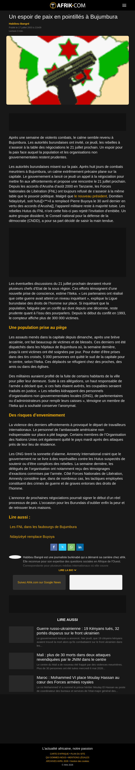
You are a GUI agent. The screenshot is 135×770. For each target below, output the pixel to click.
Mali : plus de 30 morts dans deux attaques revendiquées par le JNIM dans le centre (74, 657)
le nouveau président (90, 196)
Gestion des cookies (79, 761)
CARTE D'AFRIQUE (59, 754)
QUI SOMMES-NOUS (56, 757)
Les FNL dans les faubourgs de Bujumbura (43, 527)
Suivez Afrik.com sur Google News (39, 582)
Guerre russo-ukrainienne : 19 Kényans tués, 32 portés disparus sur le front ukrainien (78, 630)
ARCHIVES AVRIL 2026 (57, 761)
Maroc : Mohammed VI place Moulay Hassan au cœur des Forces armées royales (78, 679)
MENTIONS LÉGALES (78, 757)
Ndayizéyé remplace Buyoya (32, 537)
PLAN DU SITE (78, 754)
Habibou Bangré (19, 23)
